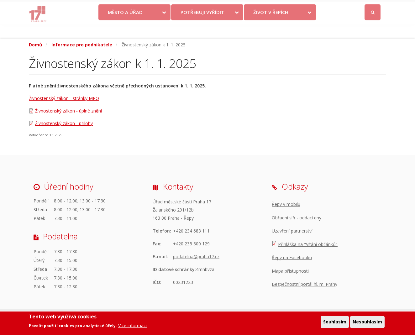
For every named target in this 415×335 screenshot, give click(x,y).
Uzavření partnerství (292, 231)
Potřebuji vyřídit (202, 26)
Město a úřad (125, 26)
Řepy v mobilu (286, 204)
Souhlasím (334, 322)
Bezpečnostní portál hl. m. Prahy (304, 284)
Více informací (132, 326)
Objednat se (259, 7)
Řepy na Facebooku (292, 257)
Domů (35, 45)
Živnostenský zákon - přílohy (64, 123)
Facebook (337, 7)
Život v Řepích (270, 26)
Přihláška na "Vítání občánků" (308, 244)
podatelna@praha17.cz (196, 256)
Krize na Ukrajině (191, 7)
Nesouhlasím (367, 322)
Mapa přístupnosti (290, 271)
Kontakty (230, 7)
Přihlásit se (373, 7)
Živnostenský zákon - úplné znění (68, 111)
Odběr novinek (295, 7)
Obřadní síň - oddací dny (296, 218)
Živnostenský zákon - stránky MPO (64, 98)
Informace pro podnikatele (81, 45)
